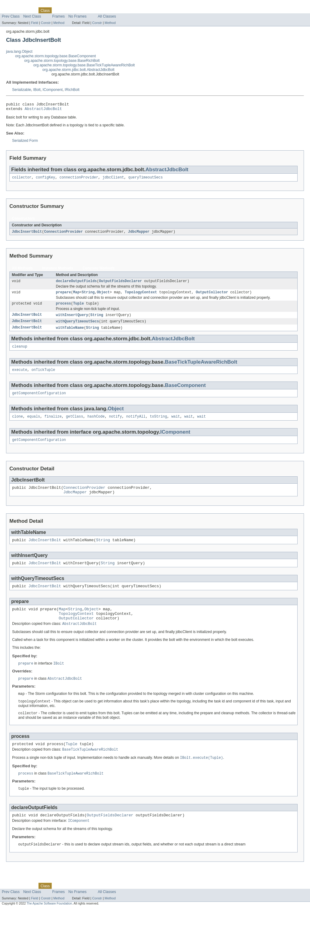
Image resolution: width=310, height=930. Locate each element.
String (88, 296)
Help (115, 10)
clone (17, 424)
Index (103, 10)
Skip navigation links (16, 5)
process (63, 307)
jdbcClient (113, 179)
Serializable (21, 90)
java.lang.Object (19, 51)
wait (175, 424)
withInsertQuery (72, 319)
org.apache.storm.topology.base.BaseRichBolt (62, 60)
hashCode (96, 424)
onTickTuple (43, 376)
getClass (74, 424)
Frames (58, 16)
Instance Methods (57, 271)
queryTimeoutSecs (145, 179)
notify (115, 424)
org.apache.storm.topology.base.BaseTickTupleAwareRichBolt (84, 65)
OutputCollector (212, 296)
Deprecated (86, 10)
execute (19, 376)
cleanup (19, 352)
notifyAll (136, 424)
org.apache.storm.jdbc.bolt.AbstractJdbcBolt (78, 70)
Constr (46, 23)
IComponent (53, 90)
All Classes (107, 16)
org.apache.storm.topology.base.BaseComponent (55, 56)
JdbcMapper (139, 234)
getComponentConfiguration (39, 400)
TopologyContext (141, 296)
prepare (63, 296)
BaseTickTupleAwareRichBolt (201, 368)
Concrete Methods (99, 271)
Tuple (78, 307)
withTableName (70, 333)
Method (58, 23)
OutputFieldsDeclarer (120, 284)
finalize (53, 424)
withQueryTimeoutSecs (77, 326)
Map (76, 296)
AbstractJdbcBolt (43, 110)
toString (158, 424)
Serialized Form (25, 142)
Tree (69, 10)
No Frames (77, 16)
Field (34, 23)
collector (21, 179)
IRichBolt (72, 90)
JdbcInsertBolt (27, 234)
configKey (45, 179)
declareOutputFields (76, 284)
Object (103, 296)
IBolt (37, 90)
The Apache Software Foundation (49, 924)
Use (58, 10)
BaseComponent (185, 392)
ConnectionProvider (63, 234)
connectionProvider (78, 179)
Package (28, 10)
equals (33, 424)
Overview (9, 10)
